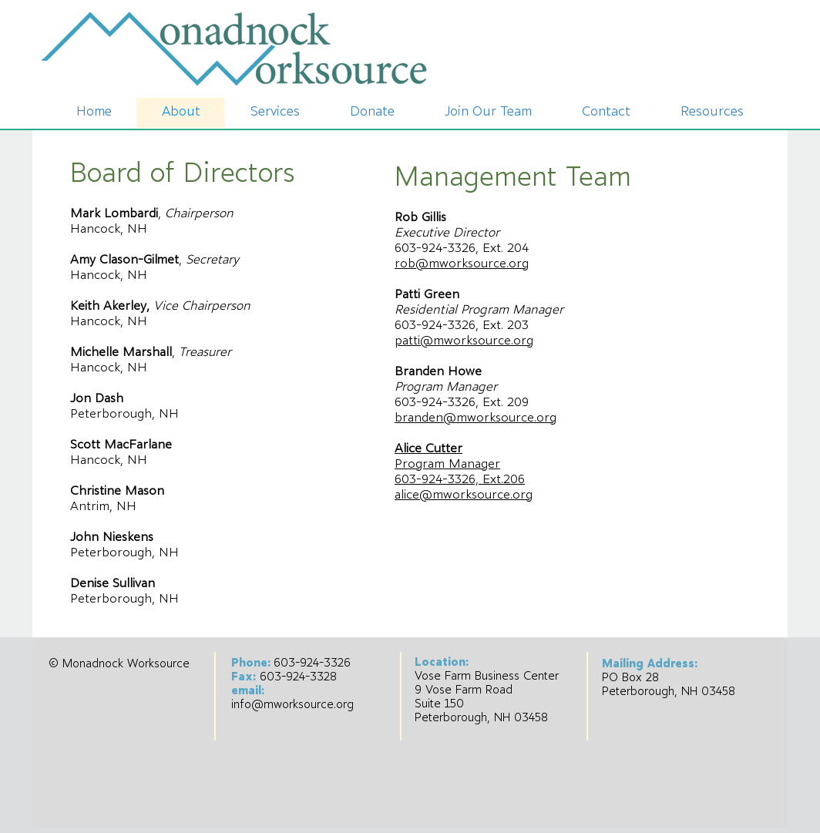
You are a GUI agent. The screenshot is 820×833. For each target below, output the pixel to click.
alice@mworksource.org (464, 495)
